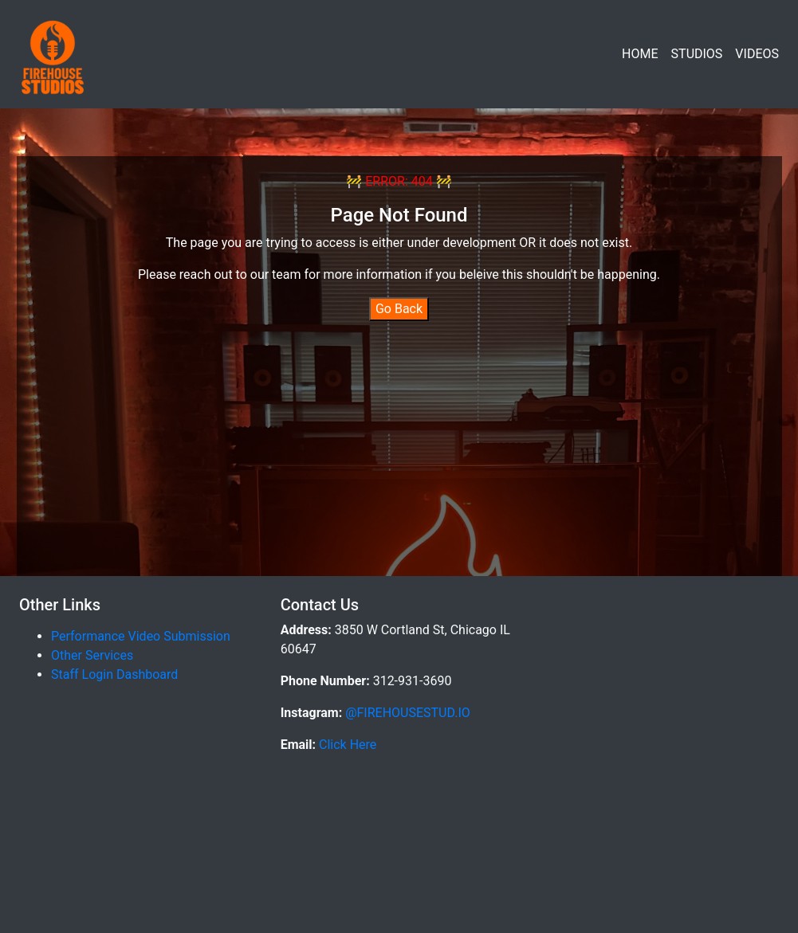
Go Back (399, 308)
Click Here (346, 744)
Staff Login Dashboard (114, 674)
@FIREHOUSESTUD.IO (406, 712)
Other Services (92, 655)
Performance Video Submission (140, 636)
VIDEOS (757, 53)
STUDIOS (697, 53)
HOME (640, 53)
